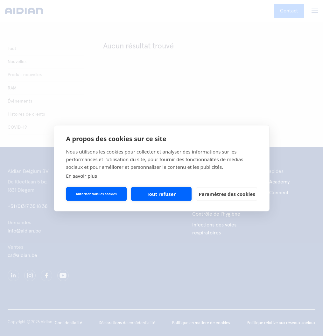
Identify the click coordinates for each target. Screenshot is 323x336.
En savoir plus (81, 175)
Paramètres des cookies (227, 194)
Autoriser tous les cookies (96, 194)
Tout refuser (161, 194)
